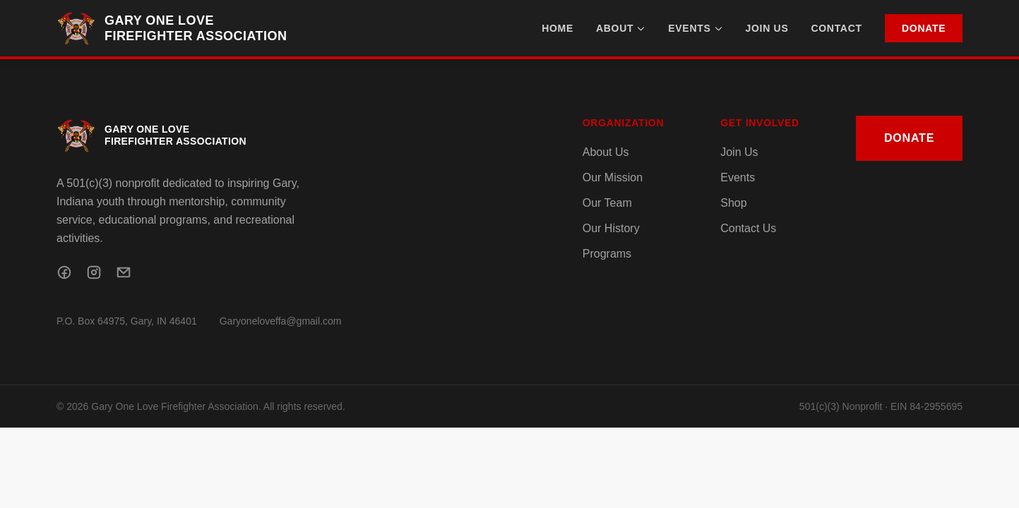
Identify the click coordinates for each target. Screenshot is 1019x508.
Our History (611, 228)
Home (557, 28)
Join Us (767, 28)
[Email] (123, 272)
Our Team (607, 203)
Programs (607, 254)
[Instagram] (94, 272)
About (620, 28)
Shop (733, 203)
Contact (836, 28)
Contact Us (748, 228)
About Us (606, 152)
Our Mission (613, 177)
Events (695, 28)
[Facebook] (64, 272)
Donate (924, 28)
